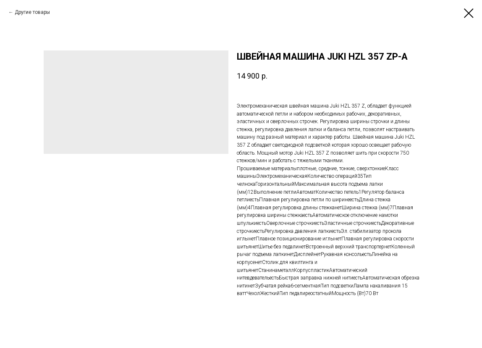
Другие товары (32, 12)
